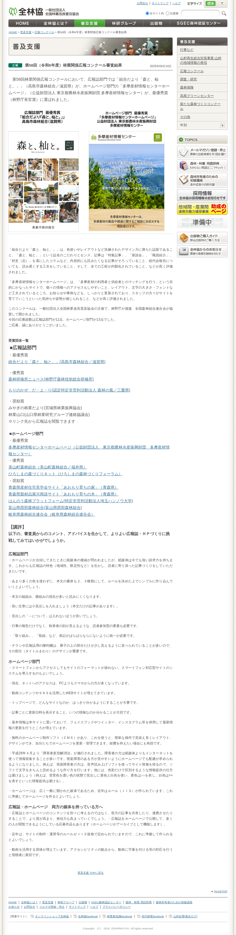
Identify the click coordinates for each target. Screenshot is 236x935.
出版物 (174, 13)
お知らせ (14, 906)
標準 (210, 4)
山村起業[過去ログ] (185, 916)
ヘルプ (176, 3)
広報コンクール (44, 32)
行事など (187, 50)
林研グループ (66, 902)
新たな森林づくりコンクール (200, 106)
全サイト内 (157, 13)
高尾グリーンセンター (197, 96)
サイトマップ (160, 3)
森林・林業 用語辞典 (139, 902)
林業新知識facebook (119, 916)
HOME (13, 32)
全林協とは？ (29, 902)
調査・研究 (188, 79)
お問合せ (142, 3)
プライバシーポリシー (117, 906)
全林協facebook (88, 916)
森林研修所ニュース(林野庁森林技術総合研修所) (51, 379)
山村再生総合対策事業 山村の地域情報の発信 (200, 60)
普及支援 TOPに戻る (91, 872)
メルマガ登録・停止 (52, 906)
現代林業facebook (153, 916)
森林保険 (187, 87)
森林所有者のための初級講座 (174, 902)
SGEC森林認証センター (106, 902)
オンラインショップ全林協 (52, 916)
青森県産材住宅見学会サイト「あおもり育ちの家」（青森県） (63, 487)
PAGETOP (220, 891)
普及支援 (25, 32)
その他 (185, 117)
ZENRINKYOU (120, 928)
